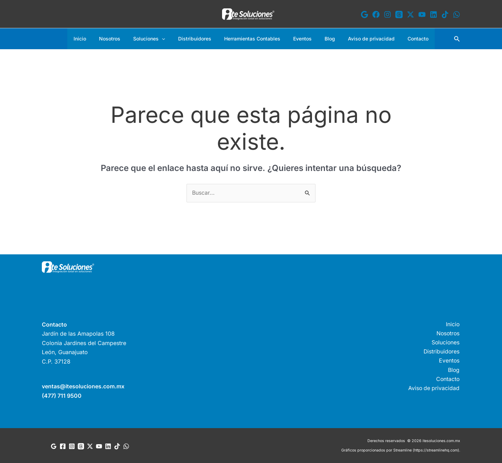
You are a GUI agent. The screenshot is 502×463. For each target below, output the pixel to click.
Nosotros (119, 39)
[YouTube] (422, 14)
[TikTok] (445, 14)
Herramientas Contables (252, 39)
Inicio (92, 39)
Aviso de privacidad (362, 39)
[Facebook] (376, 14)
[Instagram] (387, 14)
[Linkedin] (433, 14)
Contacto (405, 39)
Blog (323, 39)
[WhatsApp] (456, 14)
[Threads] (399, 14)
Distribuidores (197, 39)
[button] (168, 38)
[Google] (364, 14)
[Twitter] (90, 446)
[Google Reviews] (54, 446)
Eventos (299, 39)
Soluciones (155, 38)
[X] (410, 14)
